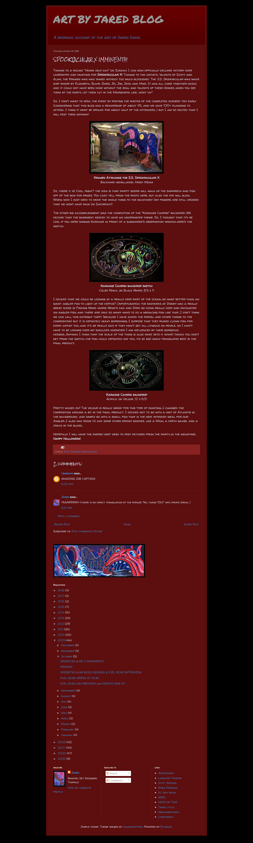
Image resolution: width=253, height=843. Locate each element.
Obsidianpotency (169, 812)
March (66, 724)
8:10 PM (66, 508)
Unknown (67, 473)
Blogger (166, 827)
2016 (61, 601)
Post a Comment (69, 516)
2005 (62, 759)
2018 (61, 590)
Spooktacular (89, 451)
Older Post (191, 524)
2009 (62, 640)
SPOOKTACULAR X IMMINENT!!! (82, 661)
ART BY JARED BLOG (108, 19)
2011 (61, 629)
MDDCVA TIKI (167, 802)
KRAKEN (66, 667)
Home (127, 524)
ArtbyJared (166, 773)
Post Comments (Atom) (87, 531)
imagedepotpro (133, 827)
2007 (62, 748)
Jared (65, 497)
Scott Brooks (72, 451)
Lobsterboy (165, 817)
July (64, 702)
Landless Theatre (170, 778)
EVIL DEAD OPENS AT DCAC (79, 678)
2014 (61, 612)
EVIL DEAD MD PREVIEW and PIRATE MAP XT (92, 683)
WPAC (162, 797)
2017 (61, 596)
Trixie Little (166, 807)
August (66, 696)
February (68, 729)
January (67, 735)
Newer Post (62, 524)
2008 (62, 742)
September (68, 690)
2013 (61, 618)
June (64, 707)
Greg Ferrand (167, 788)
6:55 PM (67, 484)
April (65, 718)
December (68, 645)
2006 (62, 753)
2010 (61, 635)
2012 (61, 624)
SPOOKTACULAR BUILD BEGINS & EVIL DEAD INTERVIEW (101, 672)
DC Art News (167, 792)
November (68, 651)
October (67, 656)
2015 (61, 607)
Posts (111, 773)
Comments (114, 780)
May (64, 713)
